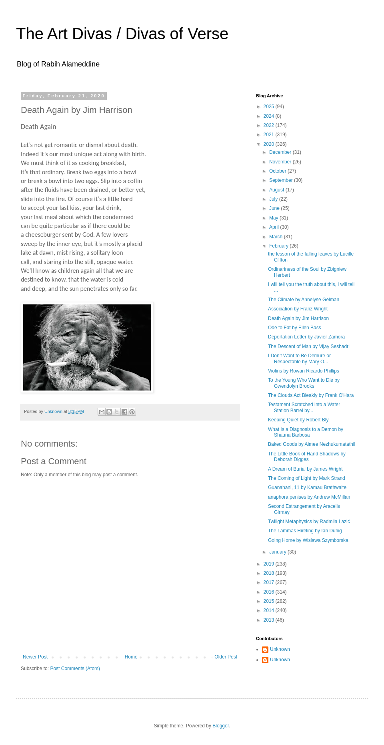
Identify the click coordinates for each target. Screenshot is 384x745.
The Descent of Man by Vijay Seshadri (309, 346)
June (275, 208)
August (277, 190)
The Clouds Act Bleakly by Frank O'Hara (311, 395)
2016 (270, 592)
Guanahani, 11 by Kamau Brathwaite (307, 487)
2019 (270, 564)
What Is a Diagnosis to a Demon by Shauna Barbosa (305, 432)
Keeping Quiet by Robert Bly (298, 420)
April (274, 227)
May (274, 218)
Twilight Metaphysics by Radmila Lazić (309, 521)
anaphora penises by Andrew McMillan (309, 497)
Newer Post (35, 657)
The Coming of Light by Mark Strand (306, 478)
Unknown (280, 649)
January (278, 552)
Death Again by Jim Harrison (298, 318)
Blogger (220, 726)
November (281, 162)
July (274, 199)
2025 (270, 106)
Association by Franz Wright (298, 309)
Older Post (225, 657)
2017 (270, 582)
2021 (270, 134)
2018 (270, 573)
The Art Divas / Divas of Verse (122, 33)
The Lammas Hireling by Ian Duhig (305, 531)
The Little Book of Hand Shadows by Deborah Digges (307, 456)
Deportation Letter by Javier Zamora (306, 337)
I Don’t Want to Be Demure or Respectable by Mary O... (299, 358)
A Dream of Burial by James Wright (305, 469)
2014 (270, 610)
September (281, 180)
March (276, 237)
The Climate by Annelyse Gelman (303, 299)
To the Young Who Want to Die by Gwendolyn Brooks (304, 383)
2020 (270, 144)
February (279, 246)
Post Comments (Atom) (75, 668)
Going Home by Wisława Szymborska (308, 540)
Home (131, 657)
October (278, 171)
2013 (270, 620)
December (281, 152)
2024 (270, 116)
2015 (270, 601)
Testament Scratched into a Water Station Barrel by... (304, 407)
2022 (270, 125)
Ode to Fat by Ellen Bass (294, 327)
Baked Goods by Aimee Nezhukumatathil (311, 444)
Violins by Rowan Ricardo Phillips (303, 371)
